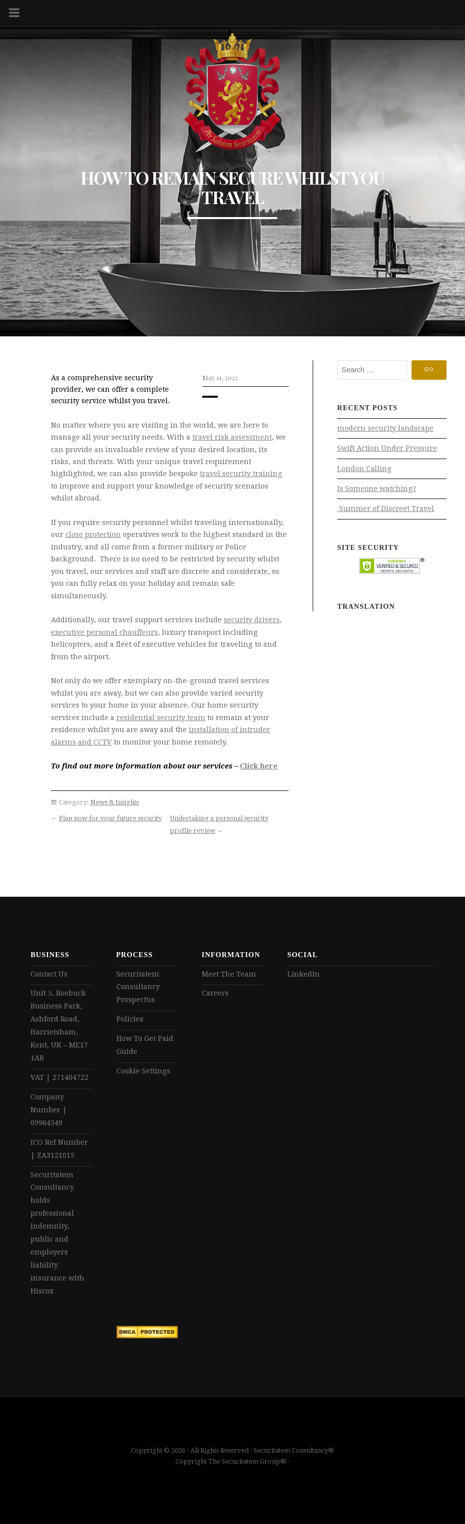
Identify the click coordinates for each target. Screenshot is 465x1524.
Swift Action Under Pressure (387, 448)
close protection (93, 534)
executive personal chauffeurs (104, 632)
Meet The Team (229, 974)
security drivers (252, 620)
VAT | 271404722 (59, 1077)
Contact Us (48, 974)
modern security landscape (385, 428)
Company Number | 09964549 (48, 1110)
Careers (215, 993)
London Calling (364, 469)
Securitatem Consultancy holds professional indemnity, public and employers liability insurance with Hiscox (57, 1233)
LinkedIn (303, 974)
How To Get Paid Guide (144, 1044)
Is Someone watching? (376, 489)
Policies (129, 1019)
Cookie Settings (143, 1071)
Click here (259, 766)
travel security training (241, 474)
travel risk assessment (232, 437)
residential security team (160, 718)
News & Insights (114, 802)
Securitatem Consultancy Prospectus (138, 987)
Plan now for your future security (110, 818)
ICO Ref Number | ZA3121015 (59, 1148)
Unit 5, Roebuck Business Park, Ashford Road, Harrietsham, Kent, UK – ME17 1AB (59, 1025)
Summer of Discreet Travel (385, 508)
